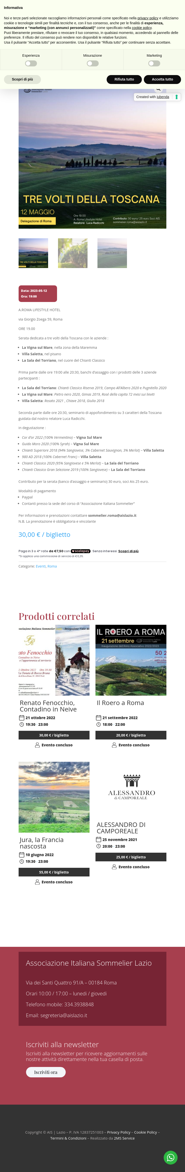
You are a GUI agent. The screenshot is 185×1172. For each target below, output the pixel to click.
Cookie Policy (145, 1132)
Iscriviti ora (45, 1072)
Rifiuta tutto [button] (124, 79)
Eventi (41, 566)
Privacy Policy (118, 1132)
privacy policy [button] (148, 18)
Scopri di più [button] (22, 79)
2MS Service (124, 1138)
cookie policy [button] (142, 28)
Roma (52, 566)
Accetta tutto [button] (162, 79)
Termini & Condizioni (68, 1138)
